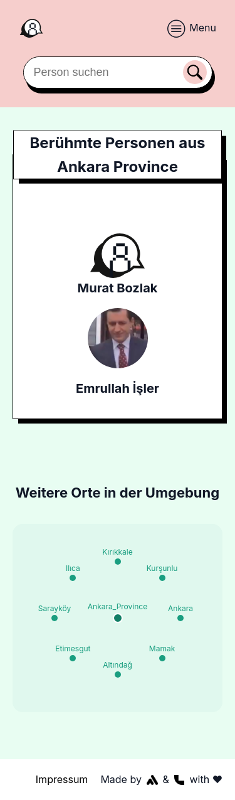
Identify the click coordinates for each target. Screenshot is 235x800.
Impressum (62, 779)
